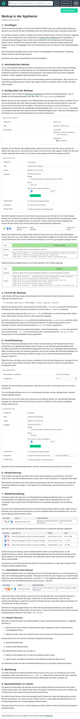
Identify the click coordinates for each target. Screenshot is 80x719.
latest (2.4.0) (66, 3)
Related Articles (69, 10)
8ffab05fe (49, 716)
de (56, 3)
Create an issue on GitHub (10, 20)
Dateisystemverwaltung (49, 37)
